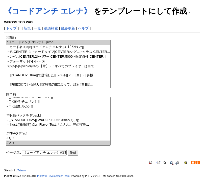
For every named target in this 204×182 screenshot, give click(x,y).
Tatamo (21, 170)
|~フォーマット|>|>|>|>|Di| (58, 61)
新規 (27, 28)
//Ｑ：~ (58, 138)
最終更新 (68, 28)
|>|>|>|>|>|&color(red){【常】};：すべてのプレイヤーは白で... (58, 66)
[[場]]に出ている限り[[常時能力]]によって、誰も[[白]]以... (58, 84)
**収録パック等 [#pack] (58, 115)
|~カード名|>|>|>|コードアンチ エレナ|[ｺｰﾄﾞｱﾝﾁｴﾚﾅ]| (58, 47)
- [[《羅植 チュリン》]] (58, 101)
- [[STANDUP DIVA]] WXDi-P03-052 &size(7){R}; (58, 120)
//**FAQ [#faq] (58, 133)
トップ (11, 28)
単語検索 (51, 28)
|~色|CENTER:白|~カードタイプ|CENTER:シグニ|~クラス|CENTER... (58, 52)
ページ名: (13, 152)
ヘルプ (83, 28)
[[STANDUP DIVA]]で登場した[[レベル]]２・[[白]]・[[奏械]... (58, 75)
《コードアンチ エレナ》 (47, 11)
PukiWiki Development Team (53, 176)
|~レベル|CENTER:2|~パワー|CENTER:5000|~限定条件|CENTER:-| (58, 56)
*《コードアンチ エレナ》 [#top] (58, 42)
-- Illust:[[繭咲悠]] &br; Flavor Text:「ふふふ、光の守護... (58, 124)
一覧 (37, 28)
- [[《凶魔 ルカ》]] (58, 106)
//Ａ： (58, 143)
